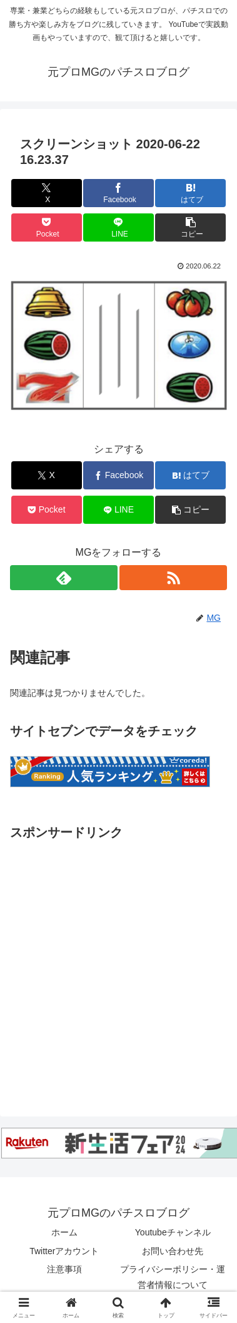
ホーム (64, 1232)
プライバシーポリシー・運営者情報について (172, 1277)
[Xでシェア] (46, 193)
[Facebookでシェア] (118, 193)
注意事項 (64, 1269)
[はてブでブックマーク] (190, 193)
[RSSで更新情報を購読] (173, 577)
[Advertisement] (117, 961)
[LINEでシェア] (118, 227)
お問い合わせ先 (172, 1251)
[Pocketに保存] (46, 227)
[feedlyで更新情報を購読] (64, 577)
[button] (190, 227)
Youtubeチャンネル (173, 1232)
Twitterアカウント (64, 1251)
